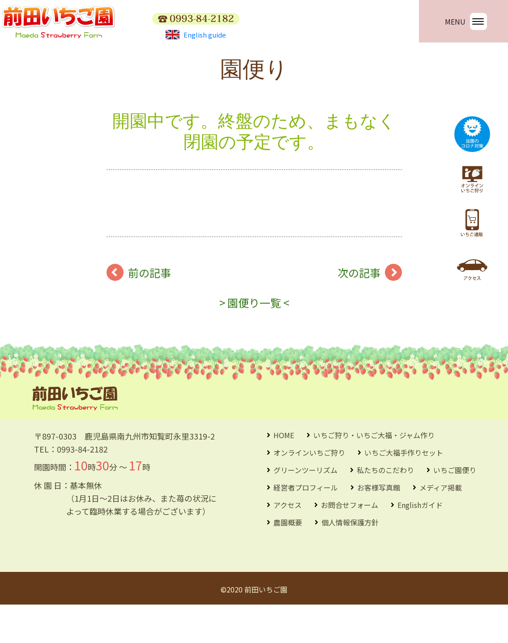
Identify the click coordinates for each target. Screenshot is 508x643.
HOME (283, 473)
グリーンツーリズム (305, 508)
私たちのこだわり (385, 508)
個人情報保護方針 (350, 560)
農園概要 (287, 560)
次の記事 (358, 311)
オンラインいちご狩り (309, 491)
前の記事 (149, 311)
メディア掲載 (440, 525)
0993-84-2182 (82, 487)
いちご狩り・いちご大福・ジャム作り (374, 473)
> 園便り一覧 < (254, 341)
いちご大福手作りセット (403, 491)
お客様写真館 (378, 525)
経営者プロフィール (305, 525)
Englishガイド (420, 543)
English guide (196, 34)
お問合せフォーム (349, 543)
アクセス (287, 543)
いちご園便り (454, 508)
